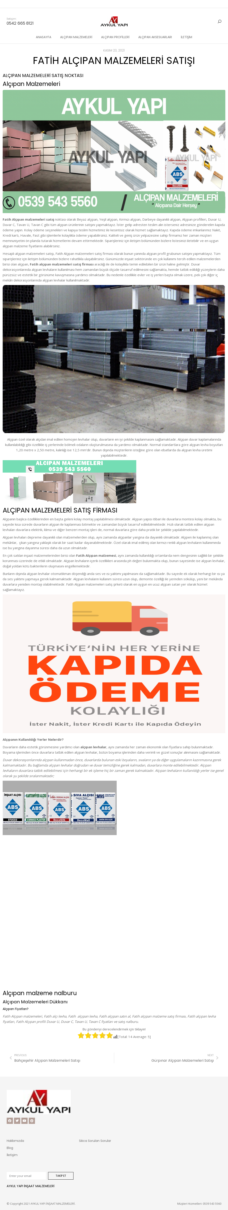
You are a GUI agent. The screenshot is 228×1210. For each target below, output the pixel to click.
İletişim (12, 1155)
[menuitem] (43, 29)
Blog (10, 1148)
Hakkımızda (15, 1141)
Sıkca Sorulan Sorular (95, 1141)
